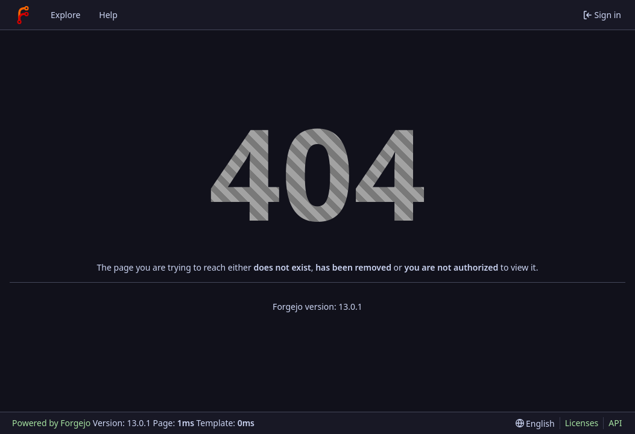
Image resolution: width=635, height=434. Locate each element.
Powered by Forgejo (51, 423)
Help (108, 14)
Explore (65, 14)
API (615, 423)
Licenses (582, 423)
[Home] (23, 15)
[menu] (535, 423)
